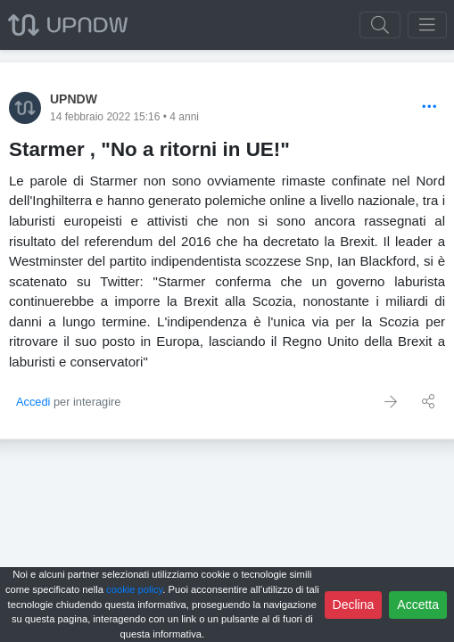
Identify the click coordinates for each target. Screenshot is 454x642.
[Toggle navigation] (427, 25)
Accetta (418, 604)
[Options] (429, 107)
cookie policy (134, 589)
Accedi (33, 401)
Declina (354, 604)
